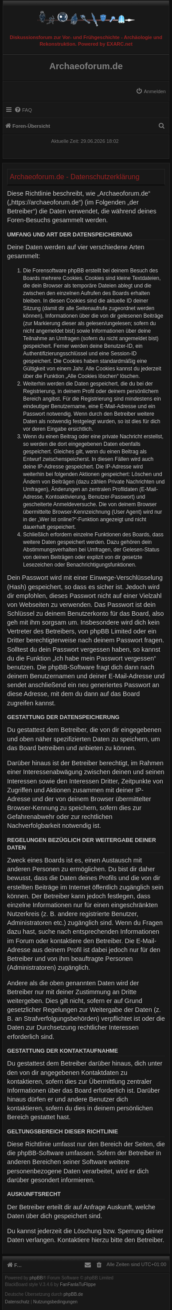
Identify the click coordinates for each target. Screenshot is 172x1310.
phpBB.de (73, 1294)
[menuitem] (151, 91)
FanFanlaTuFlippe (78, 1284)
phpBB (36, 1278)
